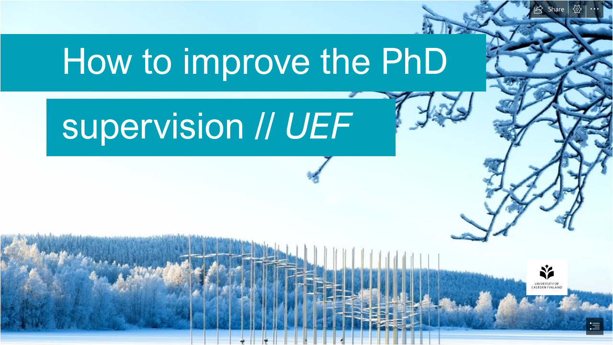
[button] (549, 9)
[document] (306, 172)
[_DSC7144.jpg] (306, 172)
